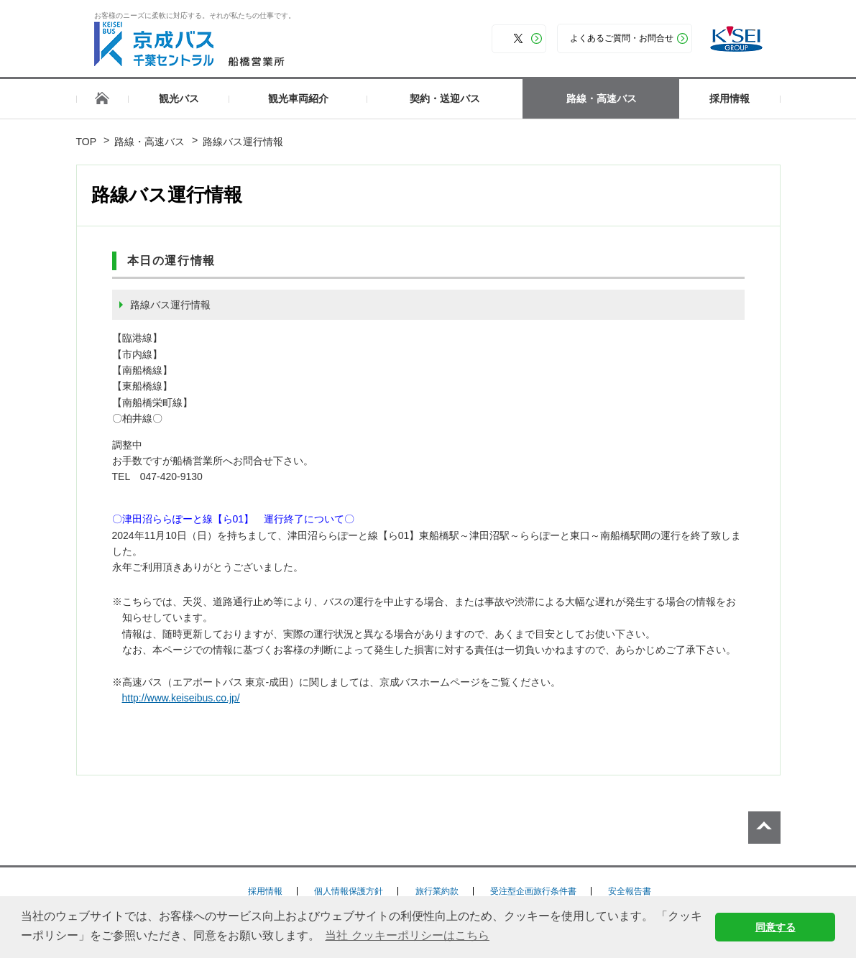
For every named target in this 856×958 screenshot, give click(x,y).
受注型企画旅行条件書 (533, 891)
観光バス (179, 98)
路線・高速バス (601, 98)
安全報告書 (629, 891)
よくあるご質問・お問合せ (621, 38)
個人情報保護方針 (348, 891)
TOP (86, 141)
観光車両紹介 (298, 98)
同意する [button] (775, 927)
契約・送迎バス (445, 98)
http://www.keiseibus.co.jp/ (186, 698)
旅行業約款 (437, 891)
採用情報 (729, 98)
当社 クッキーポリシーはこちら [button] (407, 935)
